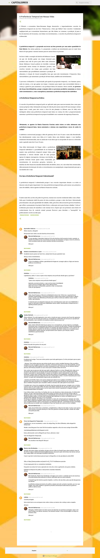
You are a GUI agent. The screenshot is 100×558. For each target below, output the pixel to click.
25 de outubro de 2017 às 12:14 (48, 322)
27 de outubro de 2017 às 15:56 (48, 438)
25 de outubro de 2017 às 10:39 (40, 315)
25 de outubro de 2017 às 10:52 (37, 342)
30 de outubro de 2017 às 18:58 (48, 507)
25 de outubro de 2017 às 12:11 (48, 347)
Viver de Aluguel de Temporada (33, 421)
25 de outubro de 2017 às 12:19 (48, 292)
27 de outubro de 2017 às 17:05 (45, 448)
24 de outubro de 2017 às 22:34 (49, 251)
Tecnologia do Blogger (50, 556)
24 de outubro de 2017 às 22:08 (43, 228)
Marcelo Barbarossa (34, 236)
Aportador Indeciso (29, 228)
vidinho (26, 497)
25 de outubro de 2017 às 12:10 (48, 236)
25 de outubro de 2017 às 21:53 (48, 405)
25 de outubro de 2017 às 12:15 (48, 259)
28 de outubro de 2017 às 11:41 (48, 473)
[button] (20, 22)
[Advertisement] (46, 41)
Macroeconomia (35, 215)
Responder (27, 248)
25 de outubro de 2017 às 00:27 (37, 273)
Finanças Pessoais (24, 215)
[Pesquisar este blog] (84, 2)
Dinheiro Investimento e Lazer (33, 251)
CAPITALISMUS (19, 2)
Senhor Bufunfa (28, 315)
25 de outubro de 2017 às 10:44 (41, 278)
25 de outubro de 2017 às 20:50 (37, 357)
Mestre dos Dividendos (30, 448)
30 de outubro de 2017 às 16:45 (36, 497)
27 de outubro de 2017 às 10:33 (50, 421)
